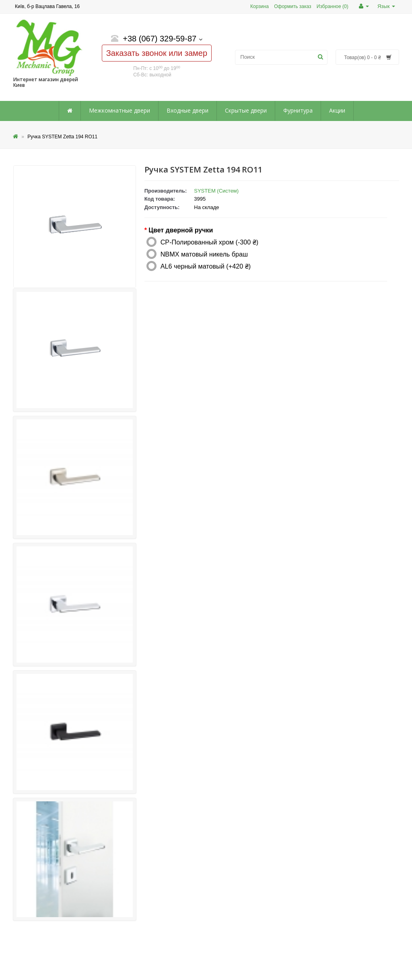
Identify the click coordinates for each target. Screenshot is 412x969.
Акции (337, 110)
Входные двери (187, 110)
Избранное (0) (332, 6)
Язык (386, 6)
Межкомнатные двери (119, 110)
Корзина (259, 6)
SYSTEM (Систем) (216, 191)
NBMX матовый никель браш (204, 254)
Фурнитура (298, 110)
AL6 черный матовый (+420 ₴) (206, 266)
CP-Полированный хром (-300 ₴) (210, 242)
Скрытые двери (246, 110)
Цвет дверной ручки (180, 230)
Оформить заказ (292, 6)
